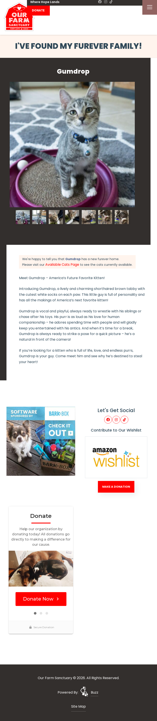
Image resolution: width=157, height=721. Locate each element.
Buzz (94, 692)
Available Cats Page (62, 264)
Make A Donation (116, 487)
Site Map (78, 706)
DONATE (38, 10)
